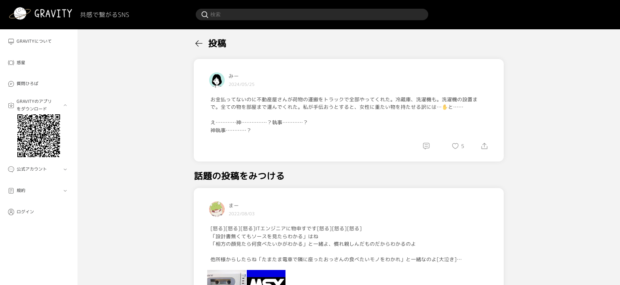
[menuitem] (39, 41)
